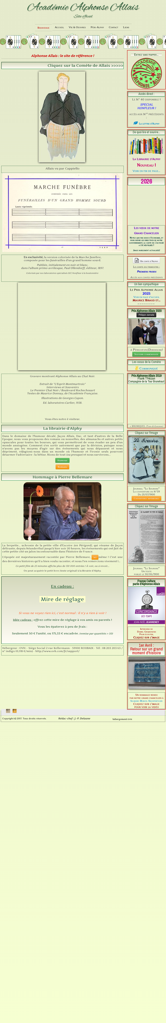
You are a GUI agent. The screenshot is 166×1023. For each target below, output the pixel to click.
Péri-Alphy (97, 27)
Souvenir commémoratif (146, 319)
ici (95, 470)
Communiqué (148, 334)
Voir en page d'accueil (146, 262)
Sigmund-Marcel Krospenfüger (146, 631)
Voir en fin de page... (146, 171)
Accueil (59, 27)
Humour (62, 374)
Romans (62, 380)
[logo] (83, 11)
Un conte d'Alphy (146, 225)
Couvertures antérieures (146, 429)
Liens (126, 27)
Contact (113, 27)
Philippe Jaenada (146, 280)
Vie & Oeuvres (77, 27)
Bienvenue (43, 27)
